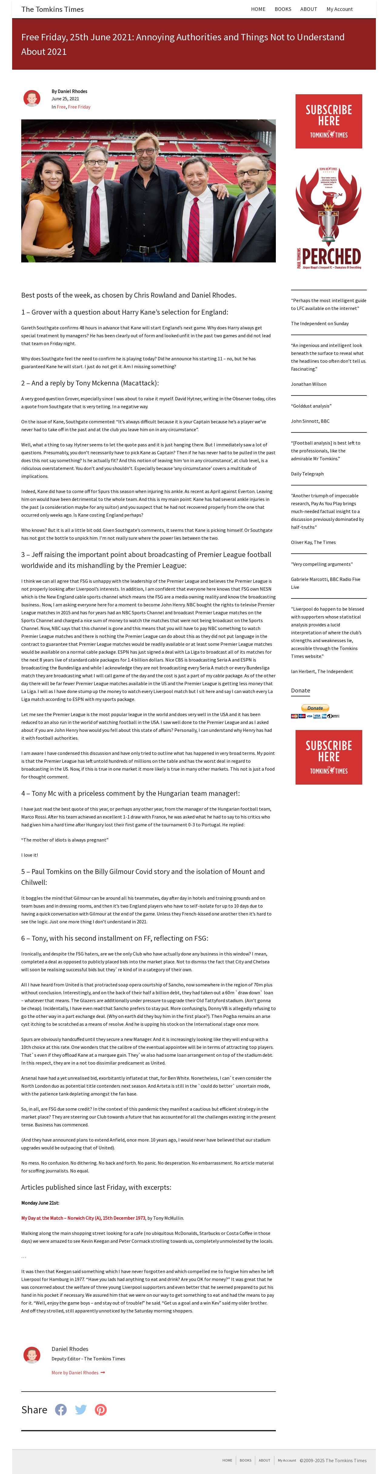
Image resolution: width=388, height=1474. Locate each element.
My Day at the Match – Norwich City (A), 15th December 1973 (83, 1218)
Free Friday (79, 107)
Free (61, 107)
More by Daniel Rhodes (78, 1372)
